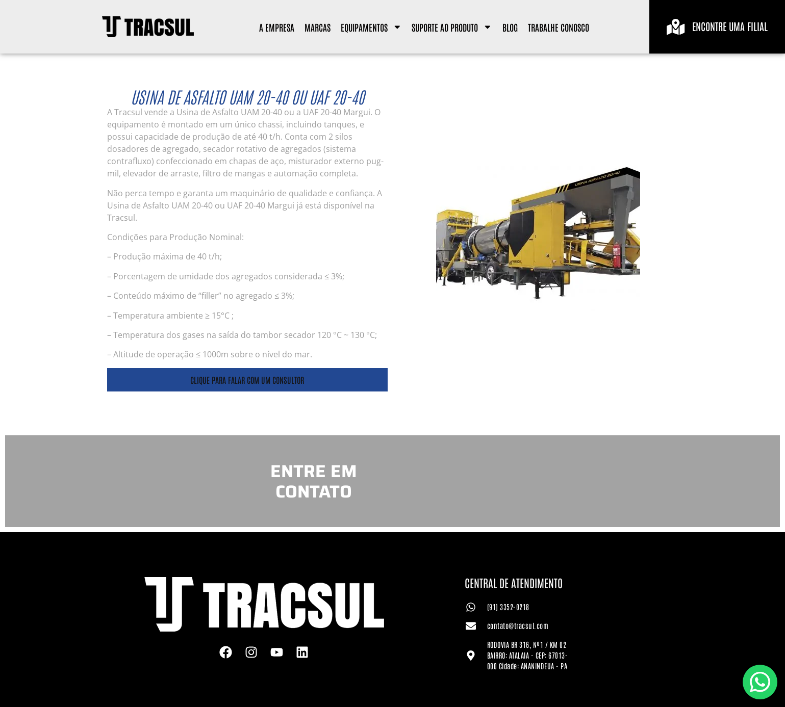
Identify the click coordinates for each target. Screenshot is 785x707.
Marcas (318, 27)
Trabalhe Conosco (558, 27)
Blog (510, 27)
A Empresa (276, 27)
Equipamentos (371, 27)
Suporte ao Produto (452, 27)
